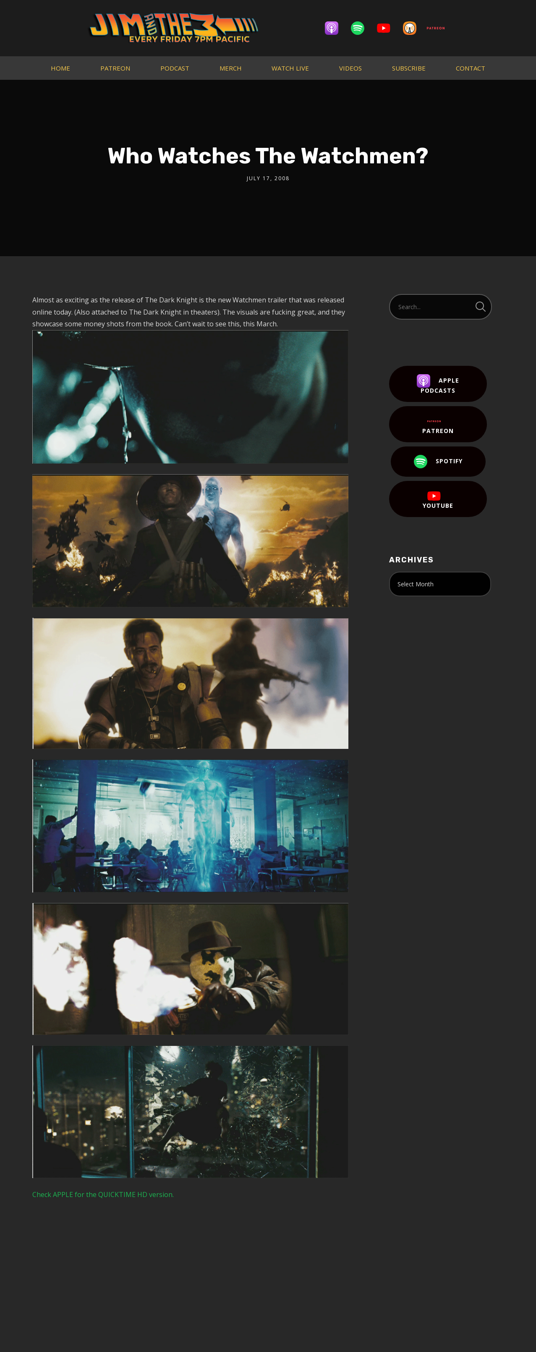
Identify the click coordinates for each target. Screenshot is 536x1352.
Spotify (438, 461)
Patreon (438, 425)
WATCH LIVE (290, 68)
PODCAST (174, 68)
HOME (60, 68)
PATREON (115, 68)
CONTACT (470, 68)
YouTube (438, 499)
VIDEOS (350, 68)
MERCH (231, 68)
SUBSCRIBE (409, 68)
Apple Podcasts (438, 384)
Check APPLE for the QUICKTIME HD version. (103, 1194)
